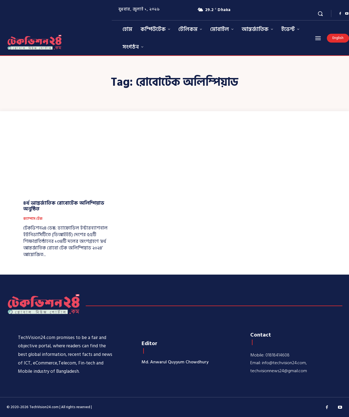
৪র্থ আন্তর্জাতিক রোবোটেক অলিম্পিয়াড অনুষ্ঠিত (63, 206)
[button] (320, 13)
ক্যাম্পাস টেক (33, 219)
